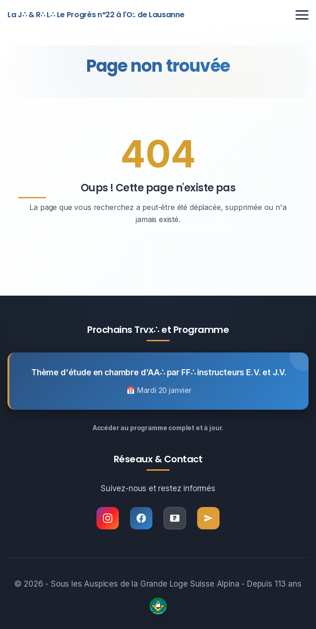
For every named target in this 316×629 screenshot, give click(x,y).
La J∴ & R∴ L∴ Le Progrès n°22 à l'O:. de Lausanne (95, 14)
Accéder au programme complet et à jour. (158, 428)
